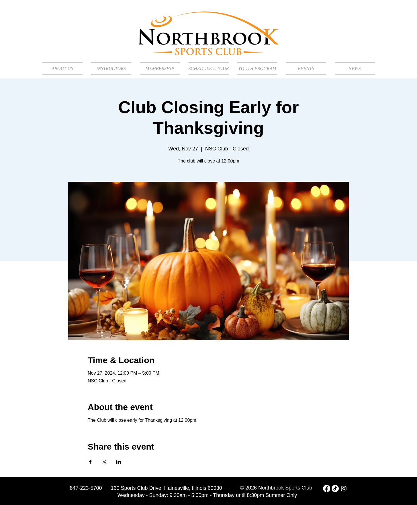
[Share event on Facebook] (90, 462)
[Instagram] (343, 488)
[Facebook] (326, 488)
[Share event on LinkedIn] (118, 462)
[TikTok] (335, 488)
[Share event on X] (104, 462)
